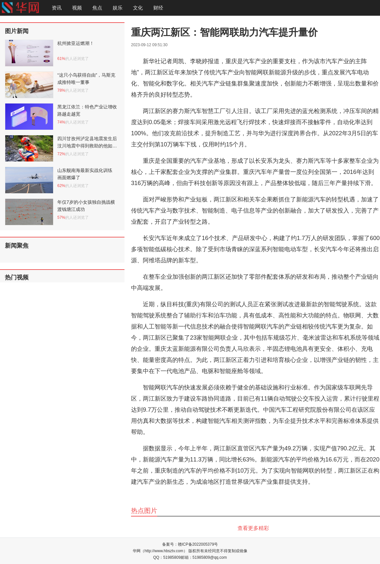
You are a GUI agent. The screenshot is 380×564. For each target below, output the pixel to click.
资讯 (57, 7)
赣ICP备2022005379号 (198, 544)
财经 (158, 7)
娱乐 (118, 7)
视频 (77, 7)
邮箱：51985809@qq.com (204, 557)
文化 (138, 7)
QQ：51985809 (167, 557)
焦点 (97, 7)
